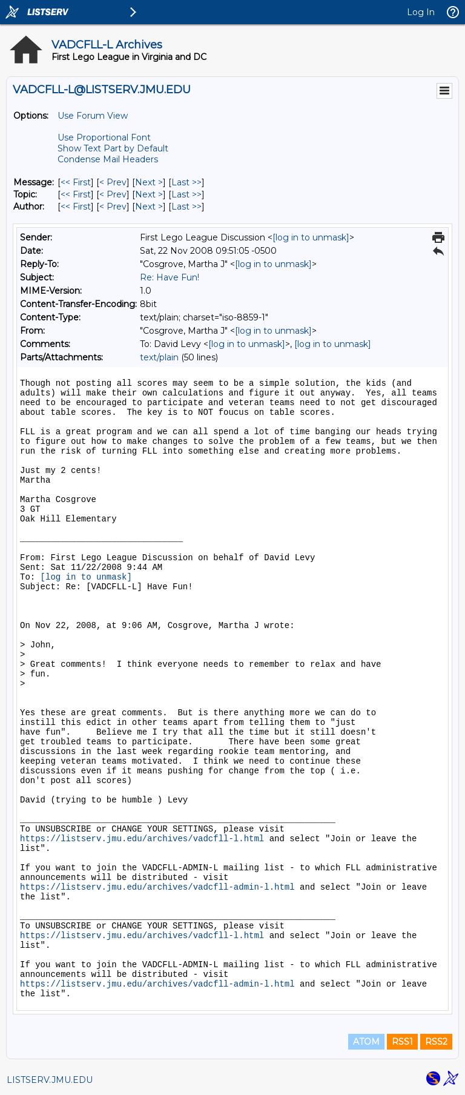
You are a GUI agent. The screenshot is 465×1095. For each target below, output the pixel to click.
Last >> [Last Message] (186, 182)
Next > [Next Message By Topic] (149, 194)
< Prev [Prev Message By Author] (113, 206)
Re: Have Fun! (169, 277)
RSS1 (402, 1041)
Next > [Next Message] (149, 182)
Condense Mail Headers (108, 159)
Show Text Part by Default (113, 148)
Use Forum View (93, 115)
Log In (421, 12)
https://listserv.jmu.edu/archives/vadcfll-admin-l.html (157, 887)
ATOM (366, 1041)
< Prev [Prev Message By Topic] (113, 194)
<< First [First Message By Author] (76, 206)
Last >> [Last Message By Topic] (186, 194)
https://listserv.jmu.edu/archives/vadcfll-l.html (142, 839)
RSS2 (436, 1041)
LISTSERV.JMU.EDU (50, 1079)
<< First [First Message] (76, 182)
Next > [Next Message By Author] (149, 206)
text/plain (159, 357)
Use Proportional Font (104, 137)
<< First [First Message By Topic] (76, 194)
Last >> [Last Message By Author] (186, 206)
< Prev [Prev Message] (113, 182)
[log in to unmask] (310, 237)
